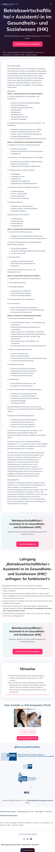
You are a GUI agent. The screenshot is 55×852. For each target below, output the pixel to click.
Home (4, 52)
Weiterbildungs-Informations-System (40, 800)
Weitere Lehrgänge (13, 52)
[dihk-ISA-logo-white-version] (10, 4)
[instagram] (27, 839)
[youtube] (31, 839)
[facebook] (24, 839)
